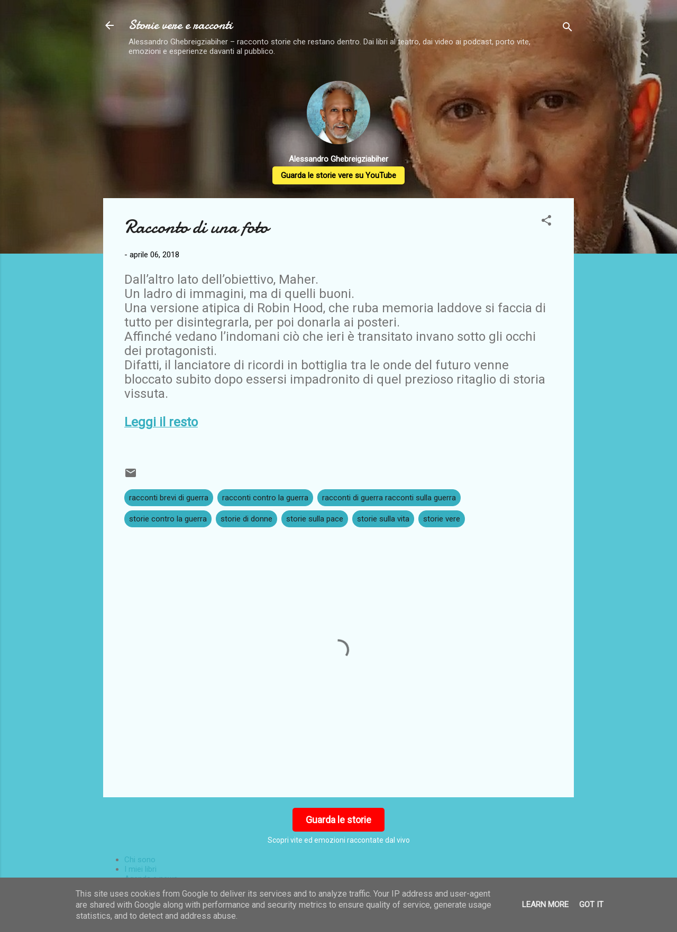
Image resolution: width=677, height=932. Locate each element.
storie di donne (246, 519)
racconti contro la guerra (265, 497)
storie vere (441, 519)
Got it (591, 904)
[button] (546, 222)
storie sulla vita (383, 519)
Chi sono (139, 859)
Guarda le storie (338, 819)
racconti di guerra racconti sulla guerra (389, 497)
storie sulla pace (314, 519)
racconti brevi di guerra (168, 497)
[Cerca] (567, 29)
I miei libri (140, 869)
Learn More (545, 904)
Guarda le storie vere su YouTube (338, 175)
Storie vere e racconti (180, 25)
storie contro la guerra (168, 519)
